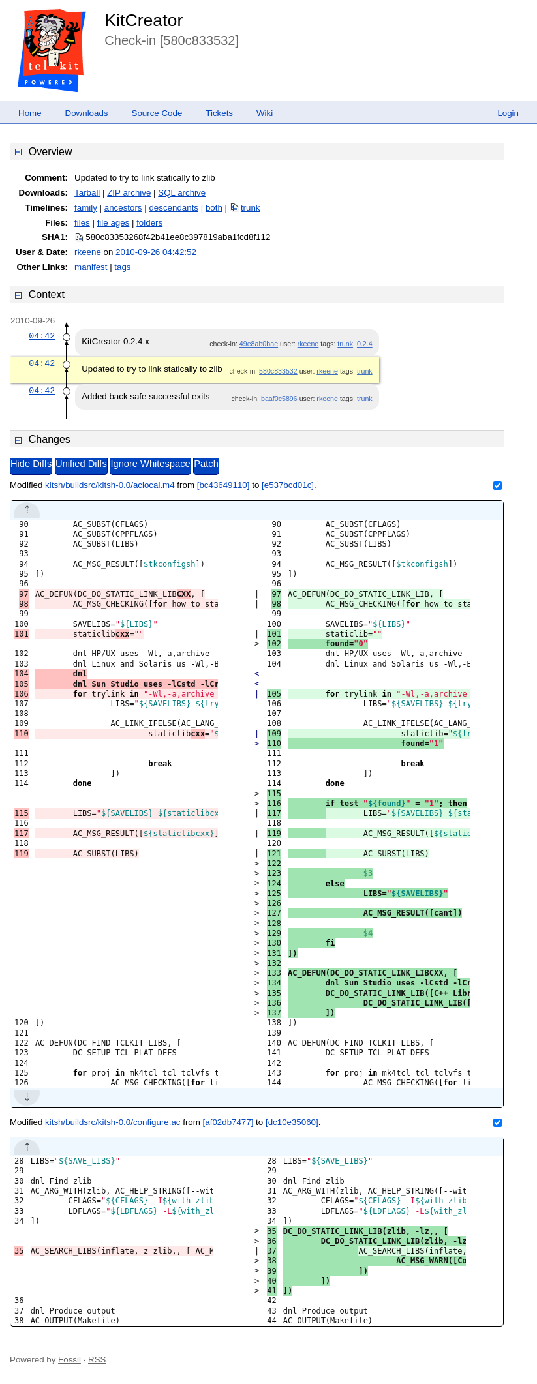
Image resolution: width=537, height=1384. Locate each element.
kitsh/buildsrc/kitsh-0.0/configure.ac (112, 1122)
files (82, 223)
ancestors (123, 208)
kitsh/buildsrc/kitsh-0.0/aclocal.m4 (110, 485)
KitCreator (143, 20)
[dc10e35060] (292, 1122)
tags (122, 267)
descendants (173, 208)
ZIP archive (129, 193)
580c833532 (278, 371)
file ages (113, 223)
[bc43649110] (223, 485)
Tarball (87, 193)
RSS (97, 1359)
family (85, 208)
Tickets (219, 113)
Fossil (69, 1359)
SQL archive (182, 193)
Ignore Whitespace (150, 464)
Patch (206, 464)
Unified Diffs (81, 464)
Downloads (86, 113)
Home (30, 113)
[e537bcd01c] (288, 485)
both (214, 208)
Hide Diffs (31, 464)
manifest (90, 267)
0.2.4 (365, 344)
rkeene (87, 252)
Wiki (264, 113)
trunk (250, 208)
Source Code (157, 113)
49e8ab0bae (258, 344)
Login (508, 113)
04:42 (42, 336)
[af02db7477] (228, 1122)
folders (149, 223)
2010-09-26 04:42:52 (155, 252)
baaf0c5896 (279, 398)
